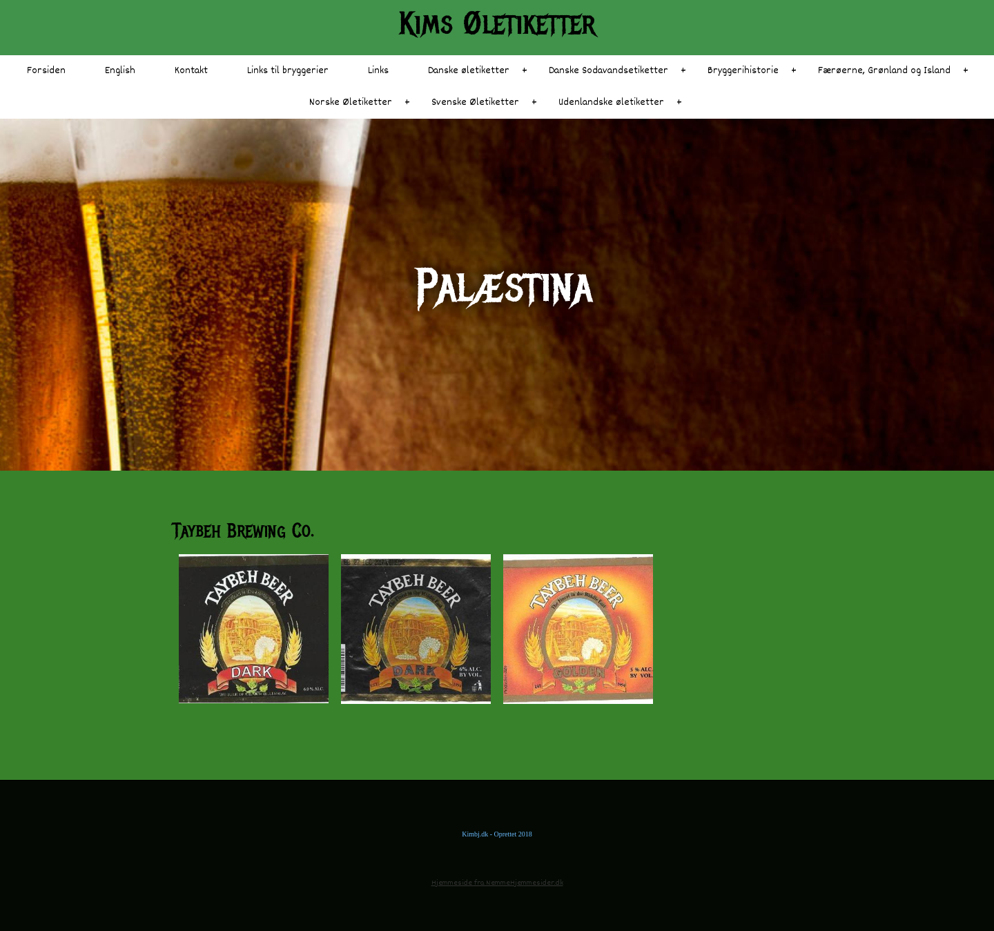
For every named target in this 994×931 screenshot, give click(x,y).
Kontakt (191, 71)
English (120, 71)
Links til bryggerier (288, 71)
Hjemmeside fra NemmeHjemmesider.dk (497, 883)
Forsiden (46, 71)
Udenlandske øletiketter (611, 102)
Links (378, 71)
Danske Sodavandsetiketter (608, 71)
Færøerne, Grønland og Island (884, 71)
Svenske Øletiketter (475, 102)
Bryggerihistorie (743, 71)
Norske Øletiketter (350, 102)
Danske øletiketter (468, 71)
